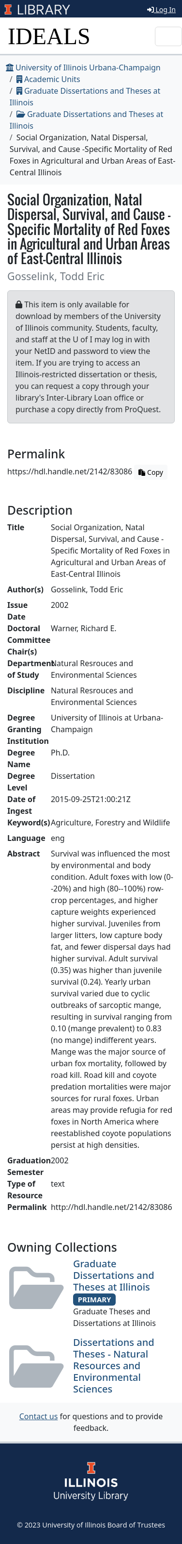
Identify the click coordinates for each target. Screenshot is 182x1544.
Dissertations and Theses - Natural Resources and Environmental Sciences (113, 1365)
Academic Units (48, 79)
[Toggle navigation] (168, 36)
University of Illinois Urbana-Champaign (83, 67)
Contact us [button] (38, 1416)
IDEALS (49, 36)
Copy (150, 472)
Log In (161, 9)
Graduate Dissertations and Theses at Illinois (113, 1275)
